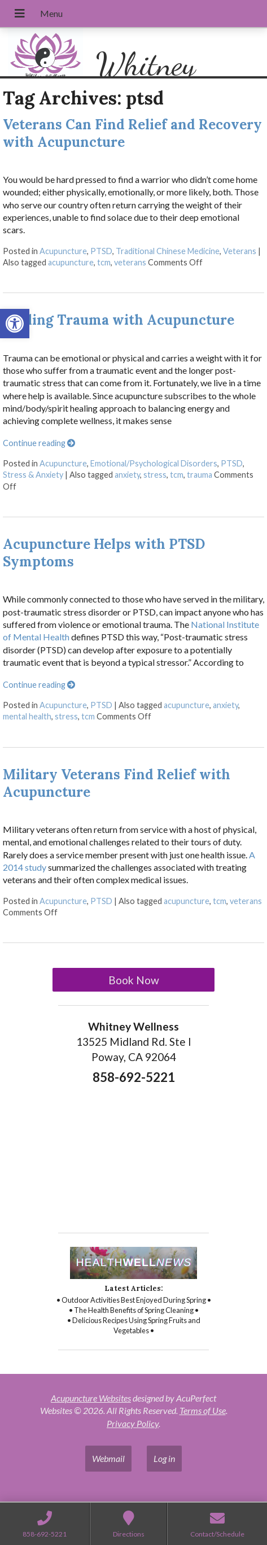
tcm (104, 262)
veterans (130, 262)
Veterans (239, 251)
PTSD (101, 251)
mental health (27, 716)
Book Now (133, 980)
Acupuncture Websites (91, 1398)
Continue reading (39, 443)
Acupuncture (63, 251)
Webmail (108, 1458)
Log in (164, 1458)
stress (155, 474)
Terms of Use (203, 1410)
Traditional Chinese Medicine (168, 251)
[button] (14, 323)
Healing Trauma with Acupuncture (118, 320)
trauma (199, 474)
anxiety (127, 474)
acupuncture (71, 262)
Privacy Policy (133, 1423)
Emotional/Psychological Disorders (153, 463)
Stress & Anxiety (33, 474)
